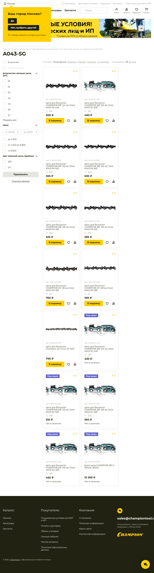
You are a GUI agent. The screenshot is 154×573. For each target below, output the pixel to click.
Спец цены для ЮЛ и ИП (138, 3)
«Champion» (15, 560)
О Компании (68, 3)
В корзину (55, 120)
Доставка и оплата (87, 3)
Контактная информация (92, 534)
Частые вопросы (49, 542)
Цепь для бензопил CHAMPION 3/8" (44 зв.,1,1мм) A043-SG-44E (99, 348)
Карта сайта (85, 528)
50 (9, 92)
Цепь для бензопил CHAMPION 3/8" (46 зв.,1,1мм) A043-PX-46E (60, 227)
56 (9, 81)
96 (130, 62)
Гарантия (105, 3)
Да (12, 20)
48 (126, 62)
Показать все (9, 120)
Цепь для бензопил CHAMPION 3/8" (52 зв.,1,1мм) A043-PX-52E (98, 227)
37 (9, 115)
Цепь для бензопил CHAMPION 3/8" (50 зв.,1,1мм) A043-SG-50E (98, 105)
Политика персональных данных (54, 548)
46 (9, 98)
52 (9, 86)
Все (134, 62)
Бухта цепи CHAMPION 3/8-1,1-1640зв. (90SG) (99, 466)
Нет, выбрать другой (23, 27)
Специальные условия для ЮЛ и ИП (57, 519)
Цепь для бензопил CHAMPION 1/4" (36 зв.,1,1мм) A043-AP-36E (60, 288)
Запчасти (70, 10)
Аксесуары (8, 523)
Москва (11, 3)
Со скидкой (103, 62)
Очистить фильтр (21, 181)
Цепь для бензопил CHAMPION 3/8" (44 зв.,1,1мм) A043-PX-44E (60, 105)
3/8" (10, 161)
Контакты (118, 3)
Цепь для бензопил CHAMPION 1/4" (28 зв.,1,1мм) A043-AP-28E (98, 288)
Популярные (59, 62)
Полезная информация (91, 523)
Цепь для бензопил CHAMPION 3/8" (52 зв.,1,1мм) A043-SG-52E (60, 409)
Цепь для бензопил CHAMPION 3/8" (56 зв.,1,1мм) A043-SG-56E (98, 409)
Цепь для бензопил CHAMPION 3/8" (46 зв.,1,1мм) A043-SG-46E (60, 467)
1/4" (9, 167)
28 (9, 109)
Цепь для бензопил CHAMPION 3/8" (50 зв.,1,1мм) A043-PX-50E (60, 166)
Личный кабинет (49, 536)
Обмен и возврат (50, 531)
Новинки (91, 62)
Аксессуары (54, 10)
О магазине (85, 518)
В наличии (13, 62)
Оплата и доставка (50, 526)
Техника (7, 518)
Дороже (82, 62)
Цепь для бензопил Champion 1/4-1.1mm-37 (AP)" (60, 347)
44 (9, 104)
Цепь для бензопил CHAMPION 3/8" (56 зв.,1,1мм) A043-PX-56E (98, 166)
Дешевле (72, 62)
